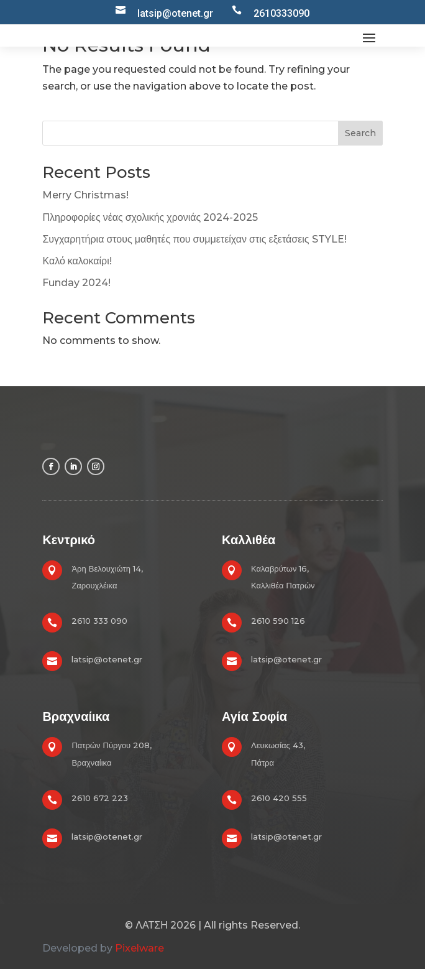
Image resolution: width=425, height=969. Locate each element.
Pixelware (139, 948)
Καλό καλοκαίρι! (76, 261)
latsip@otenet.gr (106, 659)
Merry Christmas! (85, 195)
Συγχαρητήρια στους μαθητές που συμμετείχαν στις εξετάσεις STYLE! (194, 239)
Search (360, 133)
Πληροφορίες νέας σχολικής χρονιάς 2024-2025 (150, 217)
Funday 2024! (76, 283)
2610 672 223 (99, 798)
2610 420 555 (279, 798)
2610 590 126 (278, 621)
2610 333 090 (99, 621)
